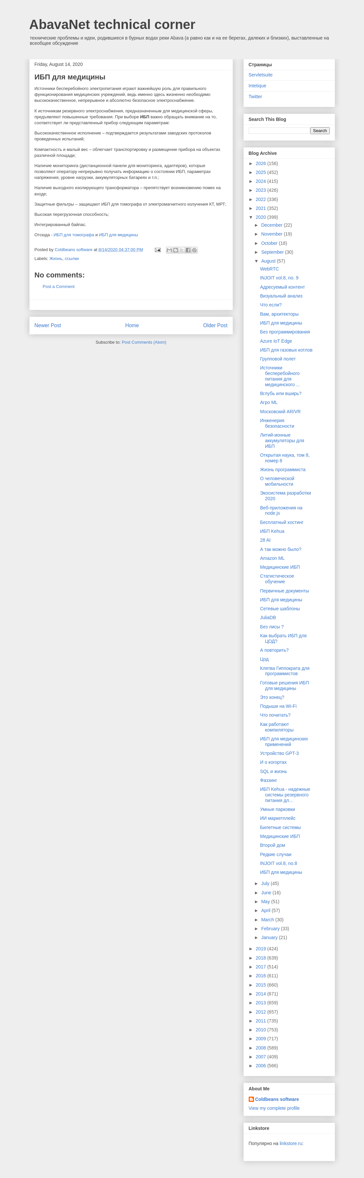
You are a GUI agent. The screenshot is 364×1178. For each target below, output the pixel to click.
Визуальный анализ (281, 296)
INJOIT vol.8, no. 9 (279, 277)
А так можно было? (280, 549)
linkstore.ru (291, 1143)
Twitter (255, 96)
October (270, 243)
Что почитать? (275, 715)
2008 (261, 1047)
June (266, 892)
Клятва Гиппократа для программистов (284, 671)
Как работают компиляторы (277, 727)
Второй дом (272, 845)
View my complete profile (274, 1108)
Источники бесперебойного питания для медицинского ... (280, 376)
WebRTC (269, 269)
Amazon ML (272, 558)
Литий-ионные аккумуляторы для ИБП (282, 440)
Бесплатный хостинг (281, 522)
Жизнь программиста (282, 469)
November (272, 234)
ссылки (72, 258)
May (266, 901)
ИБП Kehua (272, 531)
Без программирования (285, 331)
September (273, 252)
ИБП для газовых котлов (286, 350)
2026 (261, 163)
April (266, 910)
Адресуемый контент (282, 287)
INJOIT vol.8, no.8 (278, 863)
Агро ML (268, 402)
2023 (261, 190)
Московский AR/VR (280, 411)
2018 (261, 958)
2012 (261, 1012)
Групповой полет (277, 358)
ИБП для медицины (118, 234)
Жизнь (55, 258)
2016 (261, 975)
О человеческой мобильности (277, 481)
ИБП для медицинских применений (284, 741)
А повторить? (274, 650)
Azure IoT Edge (276, 341)
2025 (261, 172)
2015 (261, 985)
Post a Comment (59, 286)
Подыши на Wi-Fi (278, 706)
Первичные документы (284, 590)
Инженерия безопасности (277, 423)
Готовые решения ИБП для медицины (284, 685)
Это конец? (272, 697)
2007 (261, 1056)
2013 (261, 1002)
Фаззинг (268, 780)
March (268, 919)
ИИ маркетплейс (277, 818)
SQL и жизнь (273, 771)
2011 (261, 1020)
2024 (261, 181)
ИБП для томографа (74, 234)
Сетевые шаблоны (280, 608)
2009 (261, 1038)
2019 (261, 948)
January (270, 937)
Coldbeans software (277, 1099)
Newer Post (48, 325)
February (271, 928)
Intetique (257, 85)
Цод (264, 659)
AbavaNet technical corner (112, 24)
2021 (261, 208)
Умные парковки (277, 809)
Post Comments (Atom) (144, 342)
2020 (261, 217)
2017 (261, 966)
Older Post (215, 325)
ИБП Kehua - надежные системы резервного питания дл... (285, 795)
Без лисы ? (272, 626)
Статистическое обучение (277, 578)
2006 (261, 1065)
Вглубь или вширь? (280, 393)
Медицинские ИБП (280, 567)
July (266, 883)
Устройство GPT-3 (279, 753)
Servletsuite (261, 74)
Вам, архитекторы (279, 314)
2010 (261, 1029)
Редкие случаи (275, 854)
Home (132, 325)
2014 (261, 993)
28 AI (265, 540)
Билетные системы (280, 827)
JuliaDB (268, 617)
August (269, 261)
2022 (261, 199)
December (272, 225)
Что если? (271, 304)
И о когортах (273, 762)
